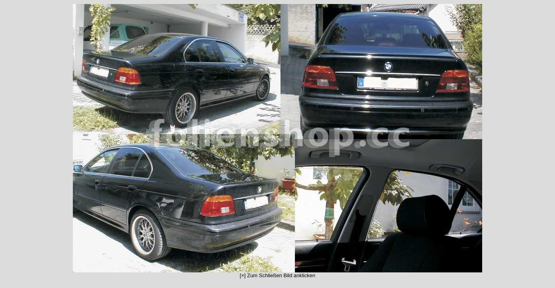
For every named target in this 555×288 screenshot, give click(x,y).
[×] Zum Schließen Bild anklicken (277, 141)
